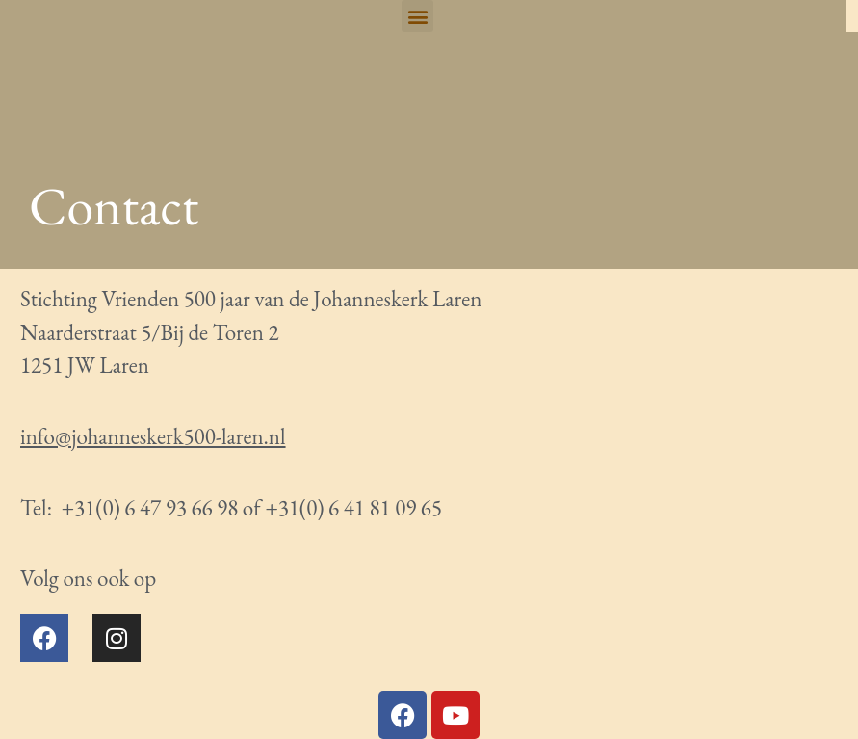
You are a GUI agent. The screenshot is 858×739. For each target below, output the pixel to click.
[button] (417, 16)
